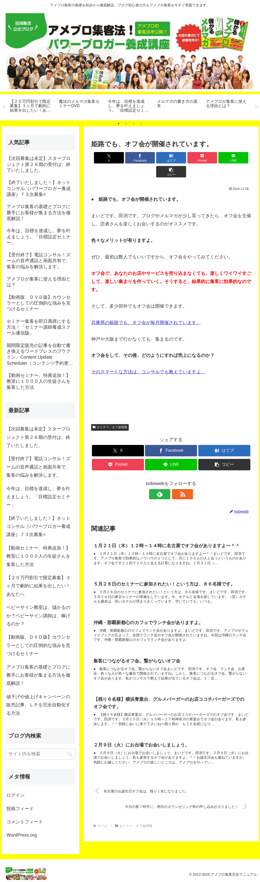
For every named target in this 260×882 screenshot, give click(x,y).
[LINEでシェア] (211, 157)
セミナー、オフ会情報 (110, 413)
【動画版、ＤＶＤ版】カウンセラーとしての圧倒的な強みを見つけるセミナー (38, 645)
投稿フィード (20, 808)
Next (256, 107)
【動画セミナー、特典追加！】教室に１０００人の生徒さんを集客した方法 (38, 556)
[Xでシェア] (104, 157)
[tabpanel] (32, 106)
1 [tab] (118, 123)
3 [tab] (133, 123)
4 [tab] (141, 123)
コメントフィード (24, 821)
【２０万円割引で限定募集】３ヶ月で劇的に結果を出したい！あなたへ (38, 586)
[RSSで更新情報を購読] (177, 480)
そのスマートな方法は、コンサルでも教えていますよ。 (148, 357)
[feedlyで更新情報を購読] (165, 480)
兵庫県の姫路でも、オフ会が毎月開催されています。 (146, 308)
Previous (3, 107)
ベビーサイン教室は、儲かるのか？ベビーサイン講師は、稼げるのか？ (38, 615)
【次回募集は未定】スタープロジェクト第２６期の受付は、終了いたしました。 (38, 437)
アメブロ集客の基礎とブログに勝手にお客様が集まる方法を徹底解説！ (38, 675)
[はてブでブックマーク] (157, 157)
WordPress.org (21, 835)
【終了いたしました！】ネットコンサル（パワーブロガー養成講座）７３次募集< (38, 526)
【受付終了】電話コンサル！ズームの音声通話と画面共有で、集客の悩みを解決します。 (38, 467)
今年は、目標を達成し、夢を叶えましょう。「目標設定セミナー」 (38, 497)
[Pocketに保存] (184, 157)
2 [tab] (126, 123)
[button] (238, 157)
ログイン (15, 795)
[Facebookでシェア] (131, 157)
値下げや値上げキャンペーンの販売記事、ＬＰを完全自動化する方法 (38, 705)
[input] (40, 754)
